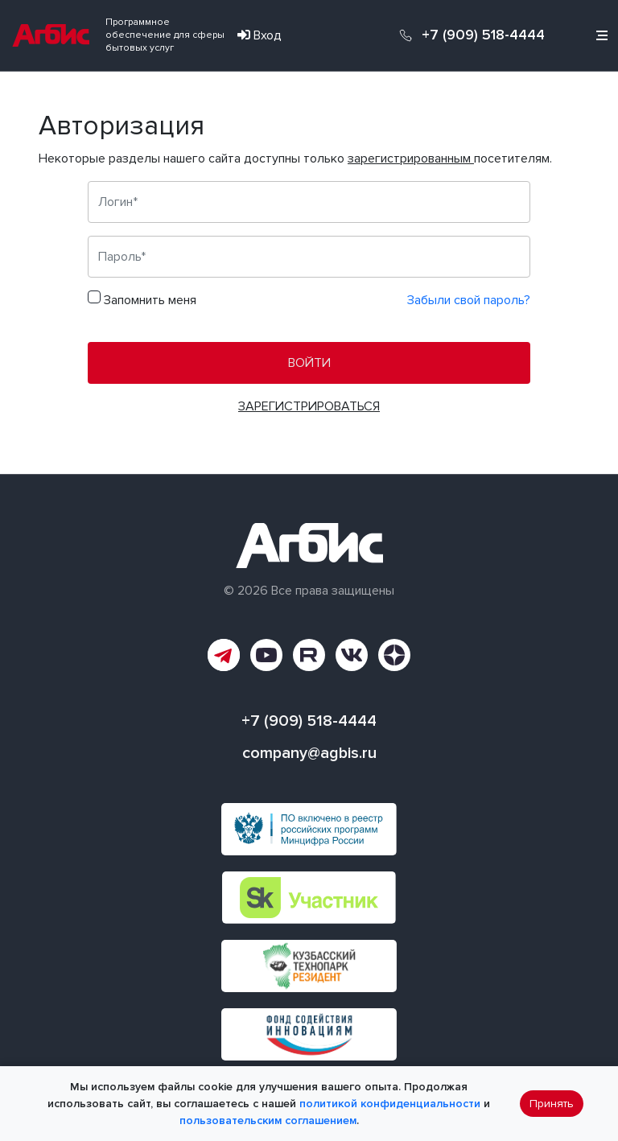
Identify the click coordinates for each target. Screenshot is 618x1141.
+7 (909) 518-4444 (483, 35)
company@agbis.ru (309, 753)
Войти (309, 363)
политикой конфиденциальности (389, 1103)
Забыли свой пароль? (468, 300)
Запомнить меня (150, 300)
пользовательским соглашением (267, 1120)
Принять (551, 1103)
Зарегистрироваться (309, 406)
